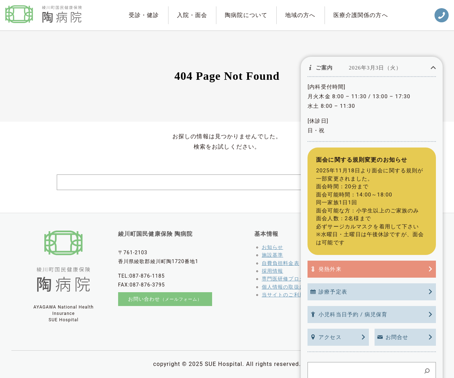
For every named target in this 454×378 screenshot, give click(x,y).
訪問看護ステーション (384, 279)
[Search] (390, 182)
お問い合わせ (165, 299)
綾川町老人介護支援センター (392, 247)
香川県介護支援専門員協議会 (394, 298)
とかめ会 (367, 287)
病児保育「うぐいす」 (384, 255)
